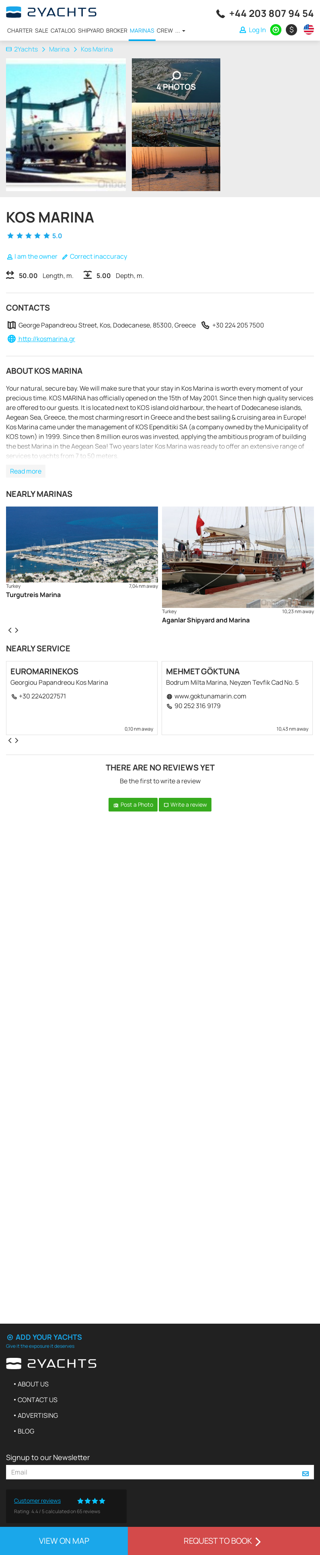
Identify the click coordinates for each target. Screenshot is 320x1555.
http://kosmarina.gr (46, 338)
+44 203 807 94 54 (271, 13)
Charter (20, 30)
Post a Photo (133, 804)
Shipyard (91, 30)
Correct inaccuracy (94, 256)
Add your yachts (44, 1337)
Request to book (224, 1540)
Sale (41, 30)
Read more (25, 471)
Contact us (37, 1399)
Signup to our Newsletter (48, 1457)
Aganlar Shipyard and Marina (206, 620)
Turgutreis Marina (33, 594)
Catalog (63, 30)
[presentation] (9, 629)
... (180, 30)
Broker (116, 30)
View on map (64, 1540)
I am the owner (31, 256)
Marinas (142, 30)
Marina (59, 49)
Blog (26, 1431)
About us (33, 1384)
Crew (165, 30)
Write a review (185, 804)
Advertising (38, 1415)
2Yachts (22, 49)
